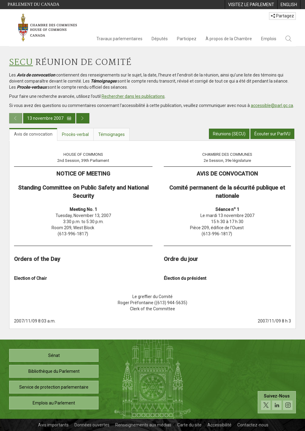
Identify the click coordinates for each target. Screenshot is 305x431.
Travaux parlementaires (119, 38)
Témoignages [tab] (111, 134)
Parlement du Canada (33, 4)
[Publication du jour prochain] (82, 118)
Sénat (54, 355)
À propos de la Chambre (229, 38)
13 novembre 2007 (49, 118)
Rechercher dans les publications (133, 96)
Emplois (268, 38)
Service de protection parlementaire (53, 387)
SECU (21, 62)
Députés (160, 38)
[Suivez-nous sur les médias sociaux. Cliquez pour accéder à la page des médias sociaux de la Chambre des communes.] (277, 402)
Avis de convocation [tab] (33, 134)
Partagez (282, 15)
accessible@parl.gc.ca (272, 105)
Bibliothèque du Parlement (54, 371)
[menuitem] (251, 4)
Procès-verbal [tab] (75, 134)
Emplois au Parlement (54, 403)
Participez (186, 38)
